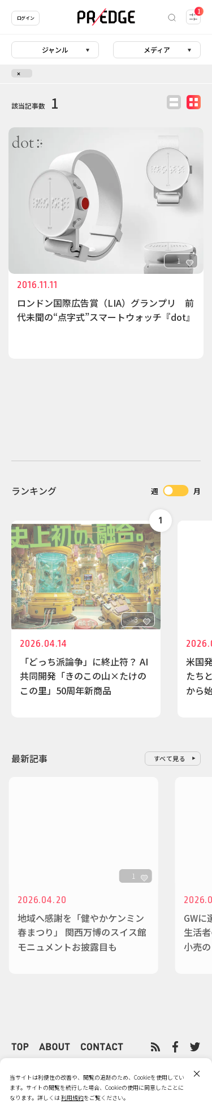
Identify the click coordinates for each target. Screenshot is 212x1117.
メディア (157, 49)
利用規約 (72, 1097)
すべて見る (170, 758)
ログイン (25, 18)
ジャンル (55, 49)
